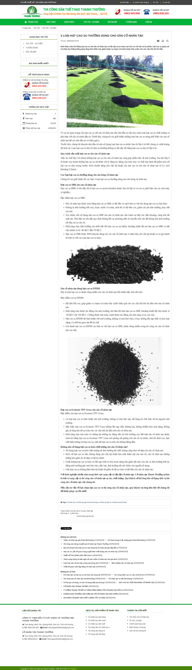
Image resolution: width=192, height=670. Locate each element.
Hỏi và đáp (29, 51)
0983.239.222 (161, 13)
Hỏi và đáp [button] (112, 22)
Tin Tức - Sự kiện (33, 43)
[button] (97, 616)
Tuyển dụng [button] (131, 22)
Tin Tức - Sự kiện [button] (91, 22)
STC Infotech (71, 668)
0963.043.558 (132, 13)
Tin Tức (155, 2)
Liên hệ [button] (148, 22)
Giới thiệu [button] (51, 22)
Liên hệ (166, 2)
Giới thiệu (124, 2)
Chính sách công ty (141, 2)
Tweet (63, 528)
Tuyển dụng (30, 47)
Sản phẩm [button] (69, 23)
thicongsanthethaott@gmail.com (58, 627)
